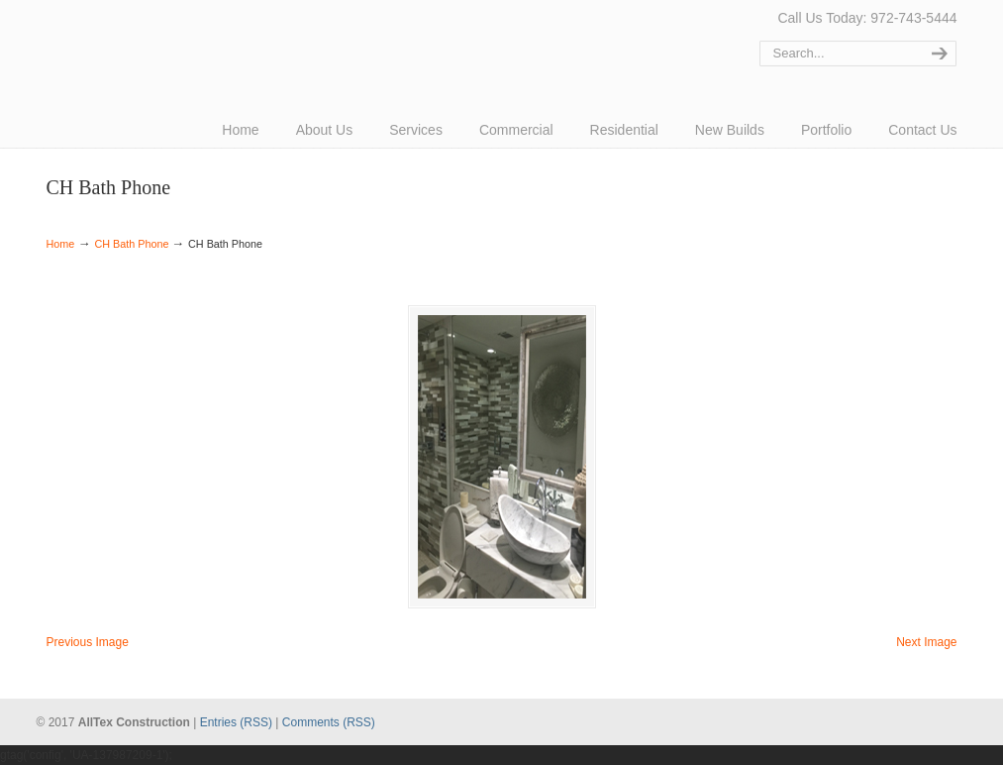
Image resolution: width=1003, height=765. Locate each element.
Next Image (926, 642)
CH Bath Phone (131, 244)
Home (61, 244)
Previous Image (88, 642)
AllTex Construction (121, 42)
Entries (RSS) (236, 722)
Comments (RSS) (328, 722)
